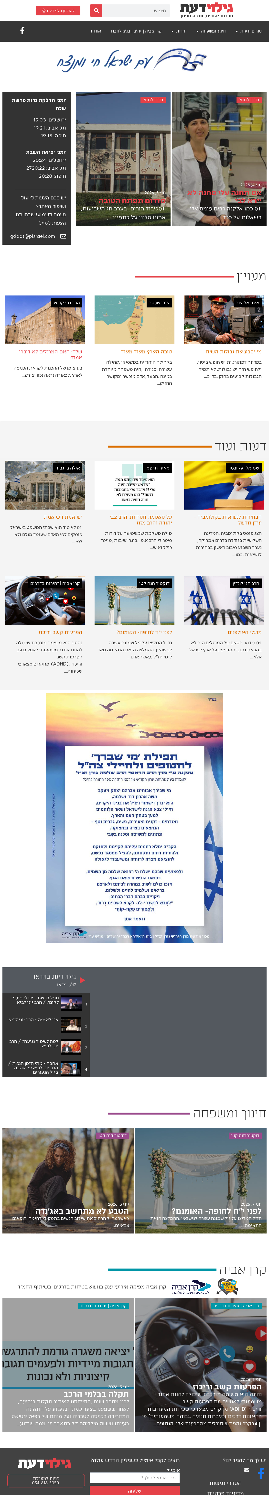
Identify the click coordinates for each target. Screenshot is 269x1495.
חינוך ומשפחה (211, 31)
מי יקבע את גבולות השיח (234, 352)
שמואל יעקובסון (243, 467)
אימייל (173, 1470)
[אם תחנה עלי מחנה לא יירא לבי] (219, 159)
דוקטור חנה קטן (154, 583)
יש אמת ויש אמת (63, 517)
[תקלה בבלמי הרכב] (68, 1365)
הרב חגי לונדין (246, 583)
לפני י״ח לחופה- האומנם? (144, 632)
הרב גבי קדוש (67, 302)
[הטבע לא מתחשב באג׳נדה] (68, 1180)
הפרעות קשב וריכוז (60, 632)
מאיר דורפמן (157, 467)
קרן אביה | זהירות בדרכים (55, 583)
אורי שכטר (159, 302)
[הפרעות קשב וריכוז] (201, 1365)
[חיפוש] (96, 10)
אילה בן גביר (68, 467)
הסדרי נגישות (225, 1483)
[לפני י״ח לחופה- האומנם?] (201, 1180)
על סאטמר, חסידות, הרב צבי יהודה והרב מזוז (140, 520)
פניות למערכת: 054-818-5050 (45, 1480)
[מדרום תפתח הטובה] (123, 159)
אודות (96, 31)
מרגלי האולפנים (245, 632)
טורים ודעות (249, 31)
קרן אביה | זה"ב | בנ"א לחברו (136, 31)
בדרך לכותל (249, 100)
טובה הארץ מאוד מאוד (146, 352)
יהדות (178, 31)
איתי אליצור (247, 302)
